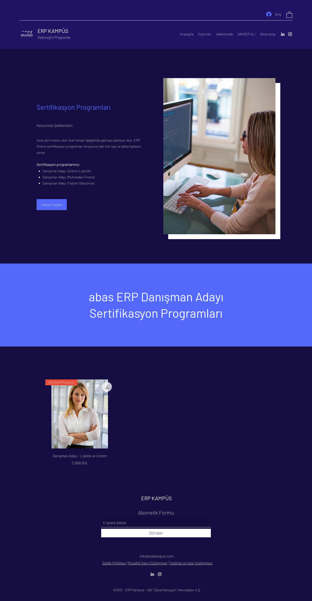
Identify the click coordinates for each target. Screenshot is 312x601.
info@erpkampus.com (156, 556)
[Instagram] (290, 34)
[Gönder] (156, 533)
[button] (289, 14)
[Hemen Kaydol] (52, 204)
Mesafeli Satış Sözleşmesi (147, 563)
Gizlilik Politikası (114, 563)
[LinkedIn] (282, 34)
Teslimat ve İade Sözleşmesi (190, 563)
